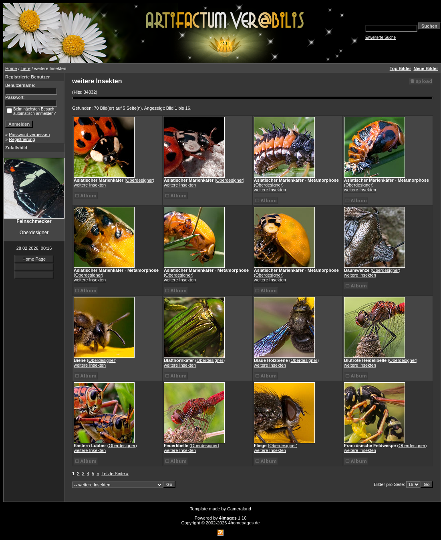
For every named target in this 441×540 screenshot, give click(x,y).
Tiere (25, 68)
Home (11, 68)
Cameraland (239, 508)
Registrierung (22, 139)
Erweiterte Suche (380, 37)
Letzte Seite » (115, 473)
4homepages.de (244, 522)
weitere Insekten (90, 185)
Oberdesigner (139, 180)
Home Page (34, 259)
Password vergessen (29, 134)
